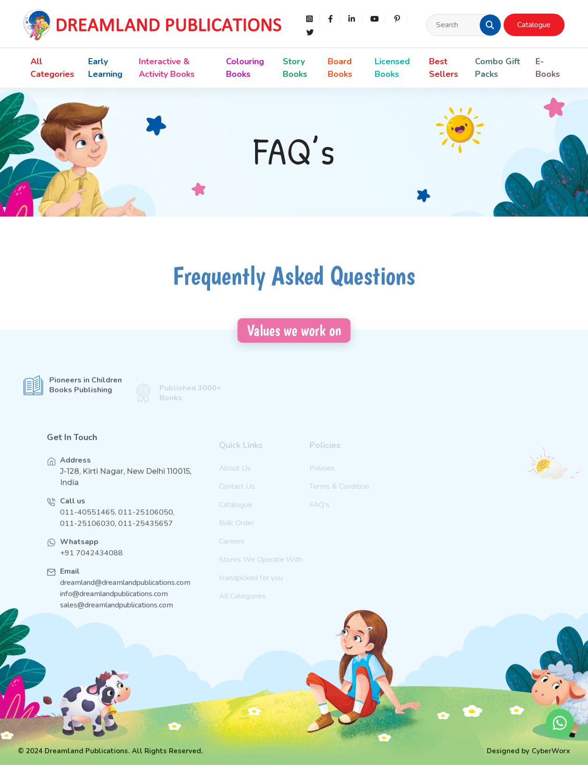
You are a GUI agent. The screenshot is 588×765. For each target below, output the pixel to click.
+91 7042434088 (91, 561)
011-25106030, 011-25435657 (116, 531)
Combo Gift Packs (497, 68)
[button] (490, 25)
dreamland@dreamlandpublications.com (125, 590)
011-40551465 (87, 520)
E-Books (547, 68)
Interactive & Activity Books (167, 68)
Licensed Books (392, 68)
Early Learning (105, 68)
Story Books (295, 68)
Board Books (340, 68)
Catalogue (533, 25)
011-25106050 (145, 520)
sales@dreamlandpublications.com (116, 613)
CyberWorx (551, 751)
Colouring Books (245, 68)
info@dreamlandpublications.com (114, 602)
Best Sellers (443, 68)
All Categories (52, 68)
